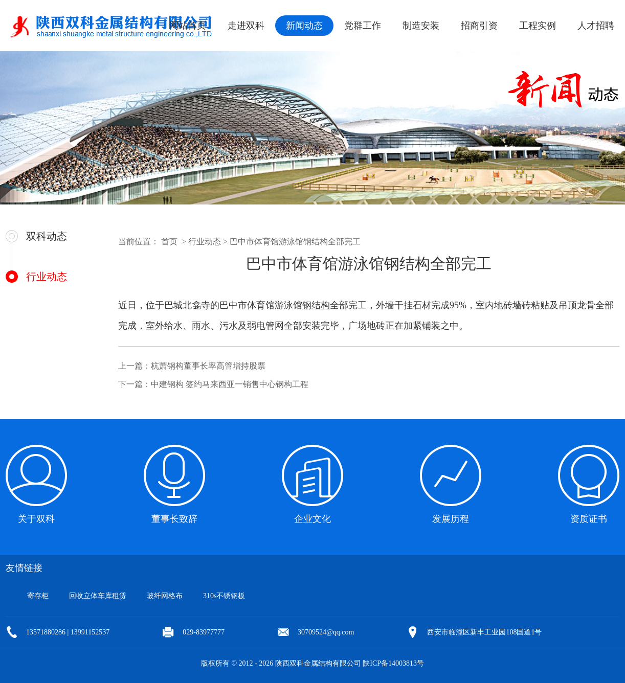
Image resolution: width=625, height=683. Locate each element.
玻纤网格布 (165, 596)
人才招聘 (595, 25)
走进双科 (246, 25)
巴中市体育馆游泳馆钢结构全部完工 (295, 241)
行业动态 (46, 276)
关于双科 (36, 519)
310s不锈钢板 (224, 596)
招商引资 (479, 25)
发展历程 (450, 519)
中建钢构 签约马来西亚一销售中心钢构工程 (229, 384)
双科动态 (46, 236)
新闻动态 (304, 25)
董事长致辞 (174, 519)
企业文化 (312, 519)
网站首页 (187, 25)
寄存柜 (38, 596)
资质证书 (588, 519)
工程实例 (537, 25)
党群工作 (362, 25)
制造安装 (421, 25)
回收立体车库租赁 (97, 596)
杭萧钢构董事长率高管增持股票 (208, 365)
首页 (169, 241)
